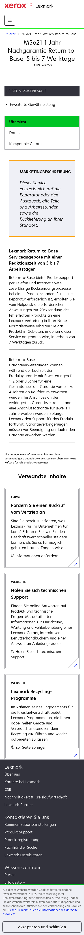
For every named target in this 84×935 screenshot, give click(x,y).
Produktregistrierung (21, 839)
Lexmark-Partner (18, 804)
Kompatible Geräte (25, 143)
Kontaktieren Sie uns (26, 817)
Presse (9, 874)
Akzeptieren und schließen (42, 926)
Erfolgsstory (14, 882)
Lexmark (13, 767)
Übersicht (17, 121)
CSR (7, 789)
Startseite (60, 6)
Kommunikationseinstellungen (30, 824)
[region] (42, 909)
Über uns (12, 774)
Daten (14, 132)
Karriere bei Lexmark (22, 781)
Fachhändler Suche (20, 847)
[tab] (42, 121)
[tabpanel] (42, 301)
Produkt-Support (18, 832)
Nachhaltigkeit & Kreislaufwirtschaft (35, 797)
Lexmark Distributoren (23, 854)
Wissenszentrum (22, 867)
